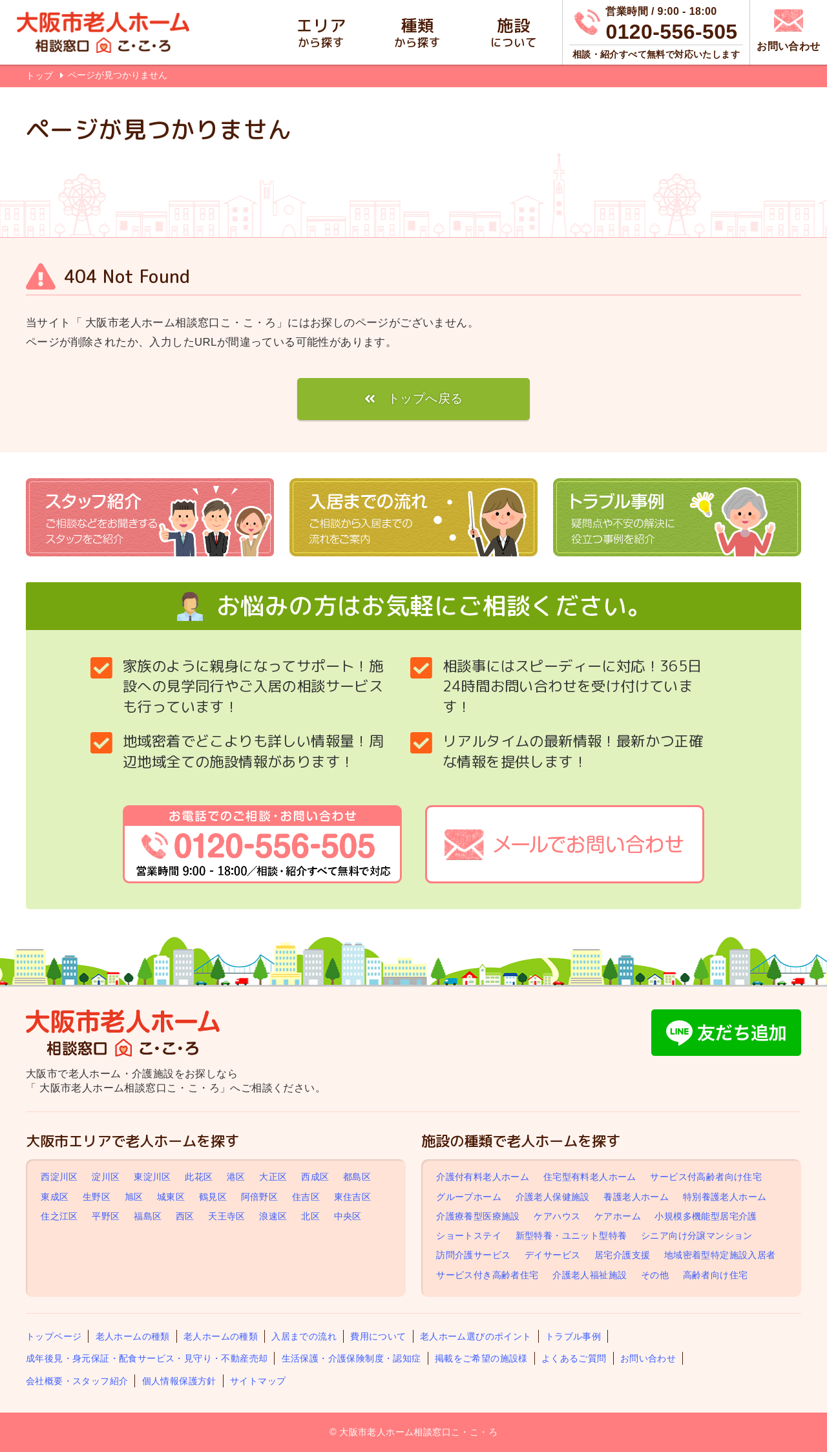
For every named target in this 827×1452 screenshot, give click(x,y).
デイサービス (552, 1255)
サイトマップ (258, 1381)
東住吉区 (353, 1197)
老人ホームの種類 (133, 1336)
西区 (185, 1216)
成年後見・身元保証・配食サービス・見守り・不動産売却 (146, 1358)
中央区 (348, 1216)
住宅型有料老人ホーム (589, 1177)
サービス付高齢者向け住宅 (706, 1177)
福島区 (148, 1216)
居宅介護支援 (622, 1255)
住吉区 (306, 1197)
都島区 (357, 1177)
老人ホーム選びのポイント (476, 1336)
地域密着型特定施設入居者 (720, 1255)
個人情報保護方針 (179, 1381)
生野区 (96, 1197)
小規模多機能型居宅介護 (705, 1216)
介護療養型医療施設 (478, 1216)
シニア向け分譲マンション (697, 1235)
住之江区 (59, 1216)
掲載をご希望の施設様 (481, 1358)
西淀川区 (59, 1177)
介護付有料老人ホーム (482, 1177)
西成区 (315, 1177)
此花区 (199, 1177)
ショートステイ (468, 1235)
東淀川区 (152, 1177)
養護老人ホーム (636, 1197)
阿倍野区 (259, 1197)
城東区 (171, 1197)
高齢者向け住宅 (715, 1275)
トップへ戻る (425, 398)
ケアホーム (617, 1216)
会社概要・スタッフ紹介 (77, 1381)
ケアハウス (557, 1216)
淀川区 (106, 1177)
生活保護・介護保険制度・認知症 (351, 1358)
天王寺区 (227, 1216)
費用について (378, 1336)
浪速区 (273, 1216)
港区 (236, 1177)
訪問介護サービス (473, 1255)
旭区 (134, 1197)
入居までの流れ (304, 1336)
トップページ (53, 1336)
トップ (39, 75)
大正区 (273, 1177)
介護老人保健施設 (553, 1197)
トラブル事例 (573, 1336)
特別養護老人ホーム (725, 1197)
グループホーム (468, 1197)
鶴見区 (213, 1197)
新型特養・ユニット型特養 (571, 1235)
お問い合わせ (648, 1358)
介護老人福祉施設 (589, 1275)
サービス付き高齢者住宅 (487, 1275)
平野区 (106, 1216)
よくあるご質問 (574, 1358)
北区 (310, 1216)
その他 (655, 1275)
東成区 (54, 1197)
